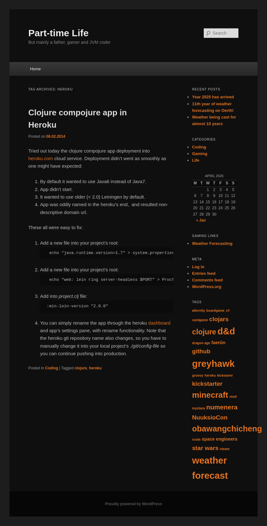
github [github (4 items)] (201, 351)
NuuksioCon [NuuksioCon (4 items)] (210, 417)
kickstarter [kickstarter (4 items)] (207, 383)
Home (35, 68)
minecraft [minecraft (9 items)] (210, 394)
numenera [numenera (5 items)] (222, 407)
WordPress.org (206, 286)
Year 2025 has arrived (213, 97)
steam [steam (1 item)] (225, 449)
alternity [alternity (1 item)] (198, 310)
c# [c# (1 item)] (228, 310)
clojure (81, 368)
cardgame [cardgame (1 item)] (200, 320)
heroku (95, 368)
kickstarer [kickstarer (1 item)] (225, 375)
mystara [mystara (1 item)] (198, 408)
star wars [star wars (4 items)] (205, 448)
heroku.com (40, 158)
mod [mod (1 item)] (233, 396)
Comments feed (207, 280)
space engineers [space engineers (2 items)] (219, 439)
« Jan (201, 220)
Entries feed (203, 273)
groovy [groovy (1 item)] (197, 375)
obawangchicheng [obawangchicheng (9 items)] (227, 428)
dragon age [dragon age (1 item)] (201, 343)
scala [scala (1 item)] (196, 439)
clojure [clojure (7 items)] (204, 332)
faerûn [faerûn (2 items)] (218, 342)
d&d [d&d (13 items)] (226, 331)
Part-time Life (58, 33)
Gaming (199, 153)
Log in (198, 266)
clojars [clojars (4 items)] (219, 319)
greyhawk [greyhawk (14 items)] (213, 363)
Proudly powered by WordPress (133, 504)
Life (195, 160)
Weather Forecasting (212, 243)
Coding (51, 368)
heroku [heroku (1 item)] (210, 375)
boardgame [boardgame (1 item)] (215, 310)
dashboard (159, 323)
